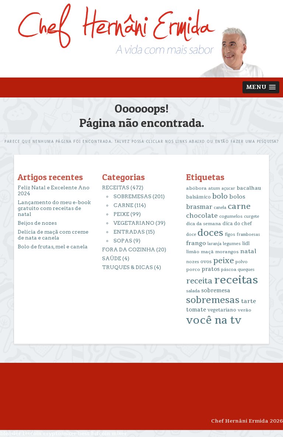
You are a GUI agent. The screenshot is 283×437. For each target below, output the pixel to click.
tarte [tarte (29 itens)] (248, 301)
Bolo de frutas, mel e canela (53, 247)
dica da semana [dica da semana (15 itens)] (203, 224)
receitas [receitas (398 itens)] (236, 280)
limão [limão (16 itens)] (192, 252)
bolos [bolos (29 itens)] (237, 196)
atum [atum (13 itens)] (214, 188)
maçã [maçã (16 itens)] (207, 252)
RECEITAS (115, 187)
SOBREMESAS (132, 196)
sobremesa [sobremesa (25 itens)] (215, 290)
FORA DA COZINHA (128, 249)
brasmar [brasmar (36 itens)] (199, 207)
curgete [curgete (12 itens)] (251, 216)
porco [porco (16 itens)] (193, 269)
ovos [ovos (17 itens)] (206, 262)
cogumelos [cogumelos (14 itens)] (230, 216)
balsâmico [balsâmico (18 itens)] (198, 197)
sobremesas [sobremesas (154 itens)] (213, 300)
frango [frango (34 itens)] (196, 243)
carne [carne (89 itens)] (239, 206)
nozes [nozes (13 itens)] (192, 262)
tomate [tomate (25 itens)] (196, 309)
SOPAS (122, 241)
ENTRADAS (129, 232)
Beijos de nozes (37, 223)
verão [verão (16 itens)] (244, 310)
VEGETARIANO (133, 223)
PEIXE (121, 214)
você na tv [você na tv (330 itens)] (213, 320)
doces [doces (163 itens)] (210, 233)
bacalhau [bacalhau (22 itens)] (249, 188)
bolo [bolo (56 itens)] (220, 196)
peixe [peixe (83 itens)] (223, 260)
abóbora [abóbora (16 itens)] (196, 188)
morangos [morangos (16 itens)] (227, 252)
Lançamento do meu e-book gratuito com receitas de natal (54, 208)
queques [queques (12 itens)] (246, 269)
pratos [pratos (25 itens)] (211, 269)
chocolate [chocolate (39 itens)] (202, 215)
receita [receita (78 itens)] (199, 281)
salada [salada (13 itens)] (193, 291)
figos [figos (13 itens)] (230, 234)
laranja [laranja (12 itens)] (214, 244)
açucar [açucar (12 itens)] (228, 188)
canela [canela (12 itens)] (220, 207)
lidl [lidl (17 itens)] (245, 244)
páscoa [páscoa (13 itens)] (228, 269)
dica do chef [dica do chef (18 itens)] (237, 223)
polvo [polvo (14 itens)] (241, 262)
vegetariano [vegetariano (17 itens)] (221, 310)
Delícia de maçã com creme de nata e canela (53, 235)
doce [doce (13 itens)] (191, 234)
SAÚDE (111, 258)
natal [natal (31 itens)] (248, 251)
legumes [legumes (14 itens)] (232, 244)
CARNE (123, 205)
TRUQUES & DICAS (127, 267)
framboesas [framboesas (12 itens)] (248, 234)
